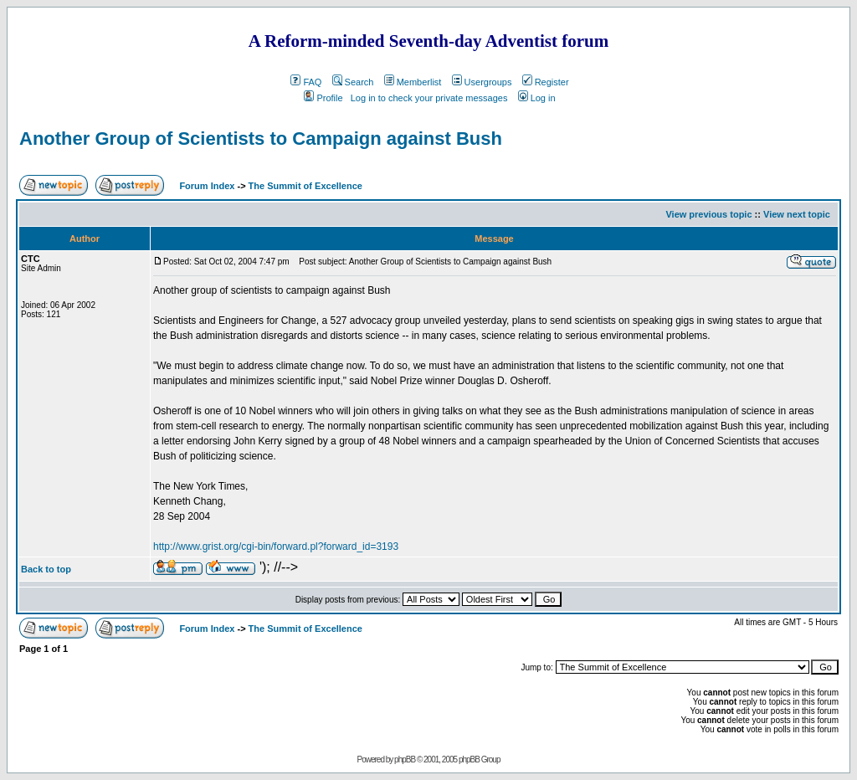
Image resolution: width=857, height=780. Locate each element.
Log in (537, 98)
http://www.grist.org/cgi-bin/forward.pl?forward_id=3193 (275, 546)
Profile (323, 98)
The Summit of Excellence (305, 186)
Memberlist (413, 82)
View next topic (796, 214)
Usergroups (482, 82)
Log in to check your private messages (429, 98)
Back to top (46, 569)
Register (545, 82)
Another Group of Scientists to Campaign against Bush (260, 138)
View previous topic (708, 214)
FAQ (305, 82)
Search (353, 82)
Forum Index (205, 186)
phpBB (404, 759)
